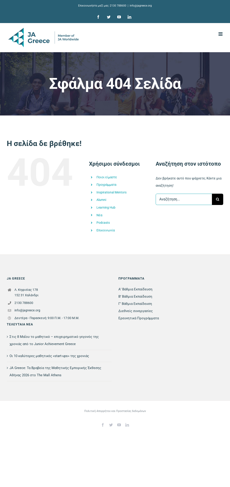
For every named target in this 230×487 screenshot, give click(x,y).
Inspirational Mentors (111, 192)
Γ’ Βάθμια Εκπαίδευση (135, 304)
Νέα (99, 215)
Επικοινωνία (105, 230)
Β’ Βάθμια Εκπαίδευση (135, 296)
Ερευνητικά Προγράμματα (138, 318)
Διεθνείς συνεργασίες (135, 311)
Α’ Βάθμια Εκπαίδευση (135, 289)
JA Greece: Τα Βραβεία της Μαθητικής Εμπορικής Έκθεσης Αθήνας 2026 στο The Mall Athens (55, 371)
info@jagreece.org (141, 5)
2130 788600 (118, 5)
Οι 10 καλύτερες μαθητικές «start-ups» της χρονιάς (49, 356)
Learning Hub (105, 207)
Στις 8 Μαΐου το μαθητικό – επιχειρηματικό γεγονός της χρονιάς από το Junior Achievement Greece (54, 340)
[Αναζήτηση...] (184, 199)
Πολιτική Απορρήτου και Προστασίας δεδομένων (115, 411)
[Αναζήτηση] (217, 199)
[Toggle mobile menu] (220, 34)
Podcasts (103, 222)
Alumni (101, 200)
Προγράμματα (106, 184)
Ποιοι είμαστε (106, 177)
